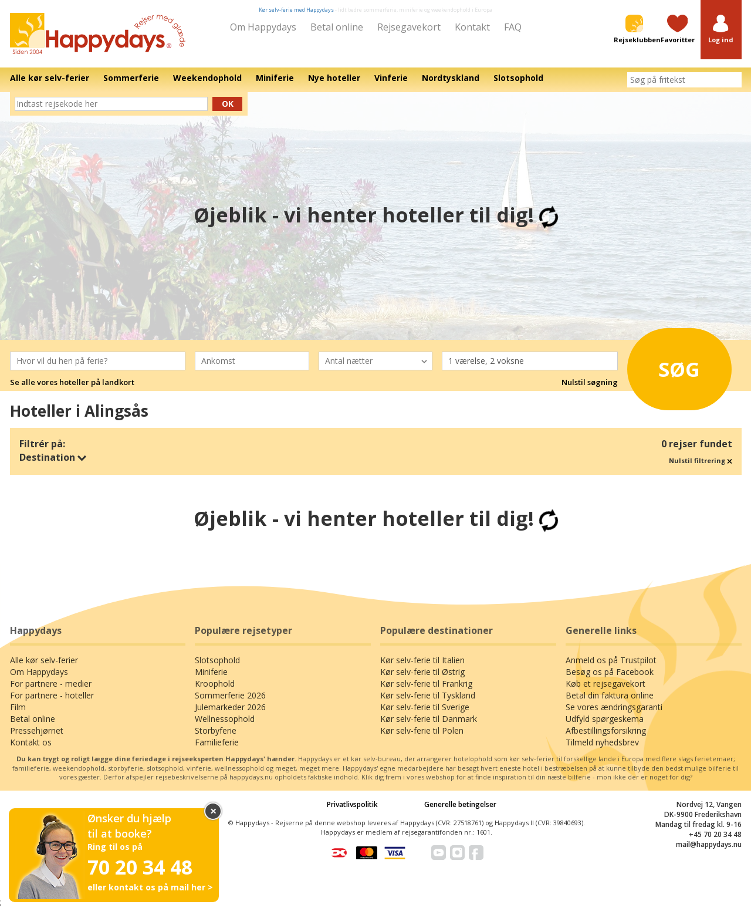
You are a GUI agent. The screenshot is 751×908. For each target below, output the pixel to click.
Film (18, 707)
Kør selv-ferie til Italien (422, 660)
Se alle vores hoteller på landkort (72, 382)
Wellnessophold (225, 718)
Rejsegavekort (409, 27)
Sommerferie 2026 (230, 695)
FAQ (513, 27)
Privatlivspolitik (352, 804)
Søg (668, 366)
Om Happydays (263, 27)
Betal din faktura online (610, 695)
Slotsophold (217, 660)
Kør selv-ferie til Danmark (428, 718)
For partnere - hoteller (52, 695)
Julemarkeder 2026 (230, 707)
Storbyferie (215, 730)
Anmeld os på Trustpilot (611, 660)
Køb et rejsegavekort (605, 683)
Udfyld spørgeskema (605, 718)
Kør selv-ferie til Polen (422, 730)
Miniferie (211, 671)
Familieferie (217, 742)
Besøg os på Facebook (610, 671)
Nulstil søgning (589, 382)
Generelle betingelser (460, 804)
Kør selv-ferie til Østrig (422, 671)
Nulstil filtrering (700, 460)
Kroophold (215, 683)
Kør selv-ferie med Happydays (296, 9)
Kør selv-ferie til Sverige (424, 707)
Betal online (336, 27)
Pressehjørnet (36, 730)
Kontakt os (31, 742)
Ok (228, 103)
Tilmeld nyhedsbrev (602, 742)
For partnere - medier (51, 683)
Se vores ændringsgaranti (614, 707)
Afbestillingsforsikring (606, 730)
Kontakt (472, 27)
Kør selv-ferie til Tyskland (427, 695)
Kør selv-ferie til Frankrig (426, 683)
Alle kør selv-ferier (44, 660)
